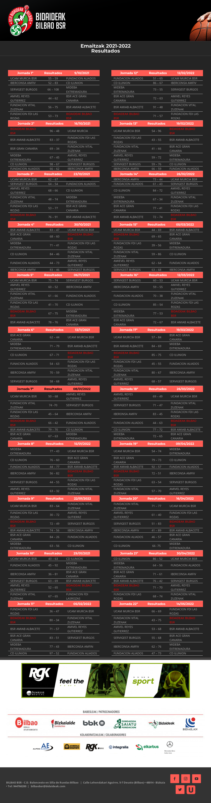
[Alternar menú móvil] (201, 17)
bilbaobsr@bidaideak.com (58, 798)
